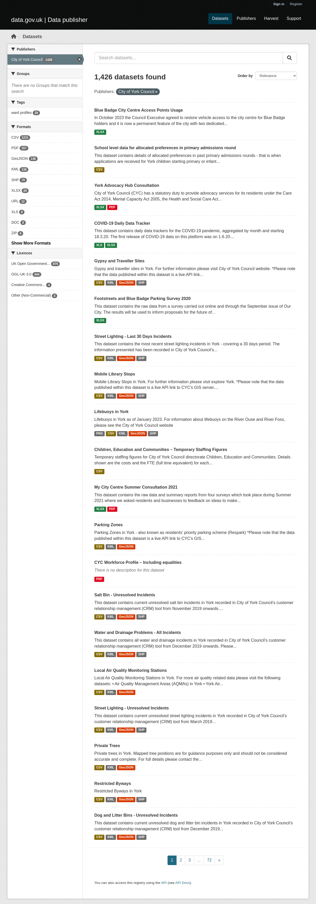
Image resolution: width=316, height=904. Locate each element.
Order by (245, 76)
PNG (99, 434)
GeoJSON (126, 282)
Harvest (271, 18)
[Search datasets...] (188, 58)
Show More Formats (31, 243)
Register (296, 4)
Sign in (278, 4)
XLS (99, 245)
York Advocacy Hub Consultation (126, 185)
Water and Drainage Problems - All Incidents (137, 632)
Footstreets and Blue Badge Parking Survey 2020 (142, 298)
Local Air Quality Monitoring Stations (130, 670)
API (164, 883)
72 (209, 860)
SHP (141, 282)
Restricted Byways (112, 783)
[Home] (13, 36)
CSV (99, 169)
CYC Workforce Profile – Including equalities (137, 562)
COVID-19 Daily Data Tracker (122, 223)
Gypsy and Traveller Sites (119, 261)
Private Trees (107, 745)
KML (110, 282)
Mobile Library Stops (114, 374)
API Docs (182, 883)
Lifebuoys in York (111, 411)
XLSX (100, 132)
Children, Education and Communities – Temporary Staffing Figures (160, 449)
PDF (112, 207)
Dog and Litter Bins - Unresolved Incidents (136, 815)
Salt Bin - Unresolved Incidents (124, 595)
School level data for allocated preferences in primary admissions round (165, 148)
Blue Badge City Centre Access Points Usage (138, 110)
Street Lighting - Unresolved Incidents (131, 708)
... (199, 860)
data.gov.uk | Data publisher (49, 19)
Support (294, 18)
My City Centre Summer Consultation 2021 (136, 487)
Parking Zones (108, 525)
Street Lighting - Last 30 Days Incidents (133, 336)
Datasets (220, 18)
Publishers (246, 18)
